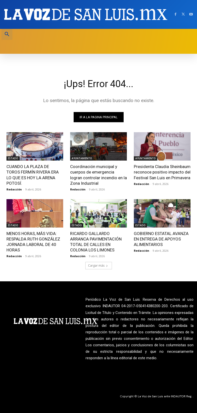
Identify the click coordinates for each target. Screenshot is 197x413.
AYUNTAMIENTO (82, 158)
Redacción (14, 189)
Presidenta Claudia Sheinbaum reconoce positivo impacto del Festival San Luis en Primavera (162, 172)
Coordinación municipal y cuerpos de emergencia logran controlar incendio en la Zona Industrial (98, 174)
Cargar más (98, 265)
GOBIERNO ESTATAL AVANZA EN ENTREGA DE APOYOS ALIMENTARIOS (161, 239)
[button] (6, 34)
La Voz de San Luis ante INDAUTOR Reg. (165, 396)
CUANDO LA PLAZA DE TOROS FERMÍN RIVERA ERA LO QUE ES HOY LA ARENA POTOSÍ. (32, 174)
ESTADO (13, 158)
